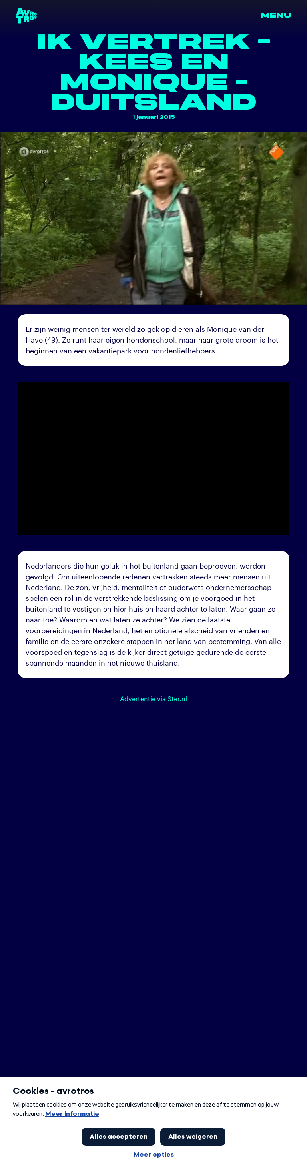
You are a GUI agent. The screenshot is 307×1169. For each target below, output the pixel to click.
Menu (276, 15)
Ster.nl (177, 698)
